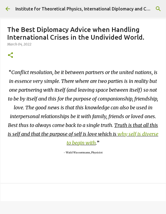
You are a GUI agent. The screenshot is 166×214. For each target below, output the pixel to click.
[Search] (158, 8)
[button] (10, 55)
